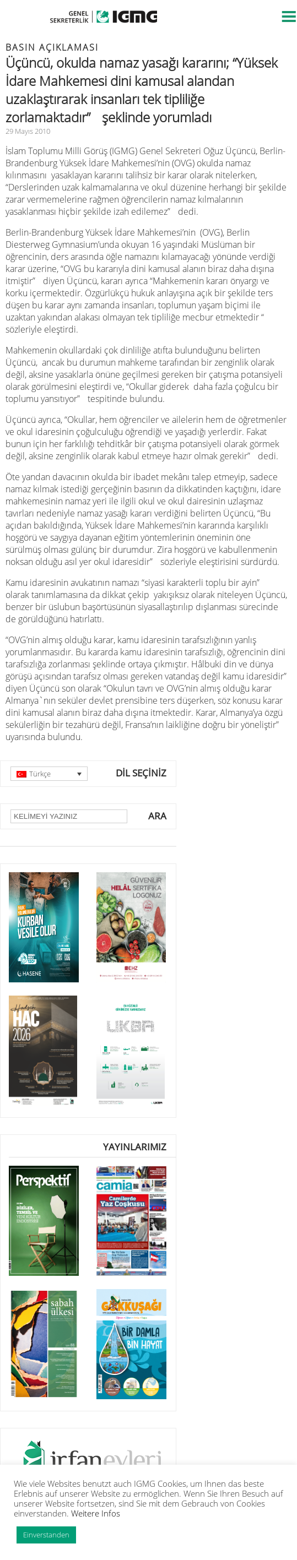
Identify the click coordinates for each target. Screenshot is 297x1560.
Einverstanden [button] (46, 1535)
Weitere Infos (95, 1513)
